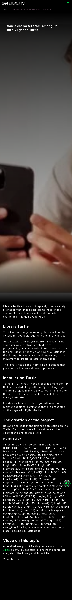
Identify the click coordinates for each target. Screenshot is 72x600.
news (5, 9)
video (6, 549)
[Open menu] (67, 3)
